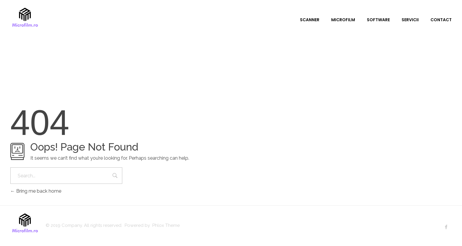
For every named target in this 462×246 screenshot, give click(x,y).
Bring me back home (35, 191)
